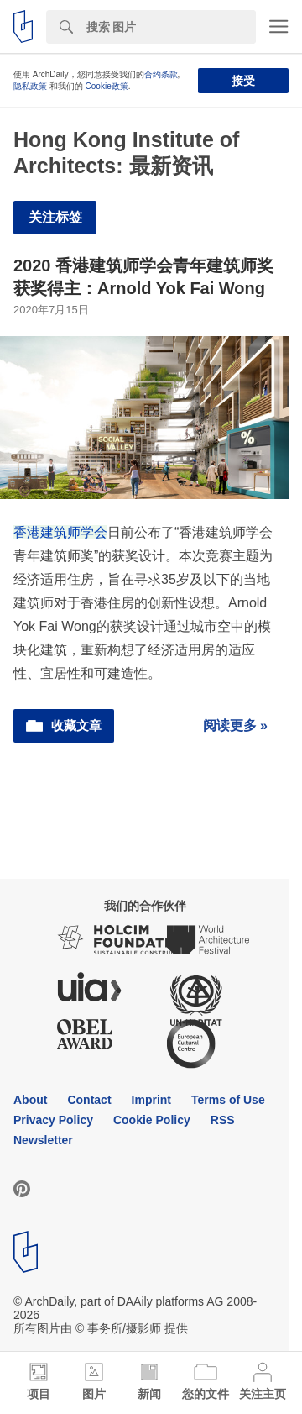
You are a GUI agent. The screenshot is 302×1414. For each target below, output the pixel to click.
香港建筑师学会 (60, 532)
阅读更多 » (235, 725)
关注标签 (55, 217)
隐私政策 (30, 86)
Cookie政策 (107, 86)
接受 (243, 80)
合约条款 (161, 74)
